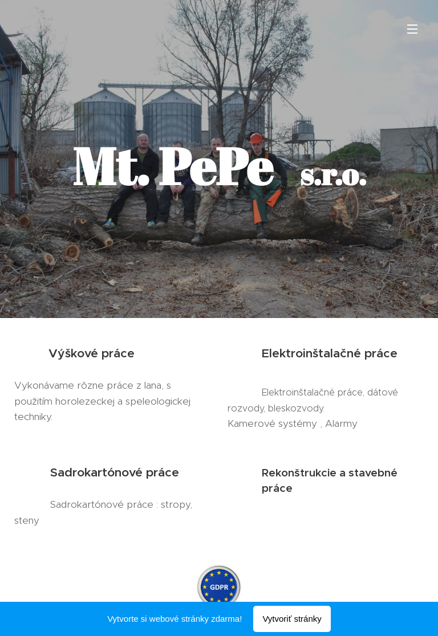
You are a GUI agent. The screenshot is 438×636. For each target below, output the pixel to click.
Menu (412, 29)
